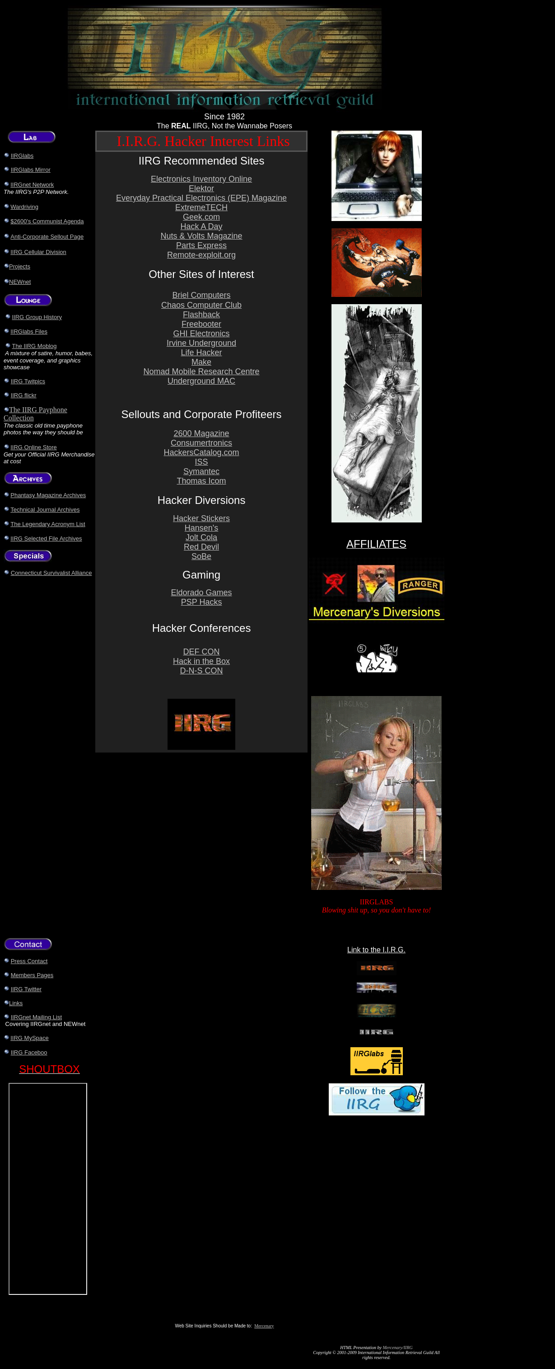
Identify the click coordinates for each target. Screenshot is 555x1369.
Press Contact (29, 961)
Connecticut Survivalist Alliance (51, 572)
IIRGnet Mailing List (36, 1017)
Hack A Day (202, 226)
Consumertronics (201, 442)
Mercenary (264, 1325)
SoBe (201, 556)
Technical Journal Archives (44, 509)
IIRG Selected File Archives (46, 538)
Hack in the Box (201, 661)
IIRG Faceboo (29, 1052)
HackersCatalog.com (201, 452)
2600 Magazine (201, 433)
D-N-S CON (201, 670)
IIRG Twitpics (28, 381)
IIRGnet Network (32, 184)
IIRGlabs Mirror (31, 169)
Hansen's (201, 527)
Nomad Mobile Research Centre (201, 371)
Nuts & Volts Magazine (202, 235)
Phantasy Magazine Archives (48, 495)
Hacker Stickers (201, 518)
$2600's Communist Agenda (47, 221)
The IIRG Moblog (34, 346)
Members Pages (32, 975)
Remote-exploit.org (201, 254)
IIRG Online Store (33, 447)
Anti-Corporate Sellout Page (47, 236)
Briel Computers (202, 295)
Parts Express (201, 245)
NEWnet (20, 281)
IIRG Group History (37, 317)
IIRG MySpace (29, 1038)
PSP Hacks (201, 602)
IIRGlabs (22, 155)
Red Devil (201, 546)
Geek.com (201, 216)
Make (201, 362)
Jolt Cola (201, 537)
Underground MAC (201, 381)
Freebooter (201, 324)
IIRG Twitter (26, 989)
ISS (201, 461)
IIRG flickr (24, 395)
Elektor (201, 188)
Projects (19, 266)
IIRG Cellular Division (38, 252)
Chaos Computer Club (201, 305)
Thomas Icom (201, 480)
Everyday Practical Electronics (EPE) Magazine (201, 197)
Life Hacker (201, 352)
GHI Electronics (201, 333)
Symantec (201, 471)
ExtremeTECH (201, 207)
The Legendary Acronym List (47, 524)
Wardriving (24, 206)
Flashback (201, 314)
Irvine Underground (201, 343)
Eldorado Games (201, 592)
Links (16, 1003)
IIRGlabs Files (28, 331)
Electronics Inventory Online (201, 178)
